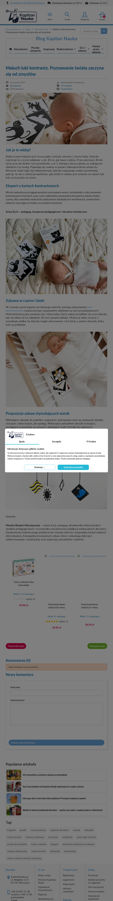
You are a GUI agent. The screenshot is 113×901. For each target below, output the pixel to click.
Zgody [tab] (22, 441)
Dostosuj (39, 467)
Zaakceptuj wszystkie (73, 467)
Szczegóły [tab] (56, 441)
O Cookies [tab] (91, 441)
